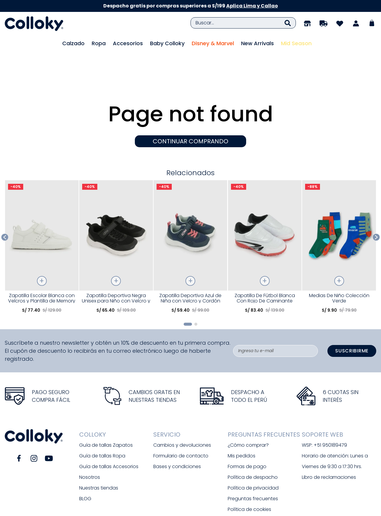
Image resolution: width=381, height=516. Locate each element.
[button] (188, 291)
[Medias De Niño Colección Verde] (339, 216)
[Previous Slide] (4, 204)
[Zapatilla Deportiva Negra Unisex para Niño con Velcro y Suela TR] (116, 216)
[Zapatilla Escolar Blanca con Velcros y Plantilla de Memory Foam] (42, 216)
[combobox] (243, 23)
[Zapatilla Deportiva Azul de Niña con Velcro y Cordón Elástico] (190, 216)
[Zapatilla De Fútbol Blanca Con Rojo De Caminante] (265, 216)
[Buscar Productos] (288, 23)
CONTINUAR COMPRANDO (190, 108)
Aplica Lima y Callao (252, 5)
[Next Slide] (376, 204)
